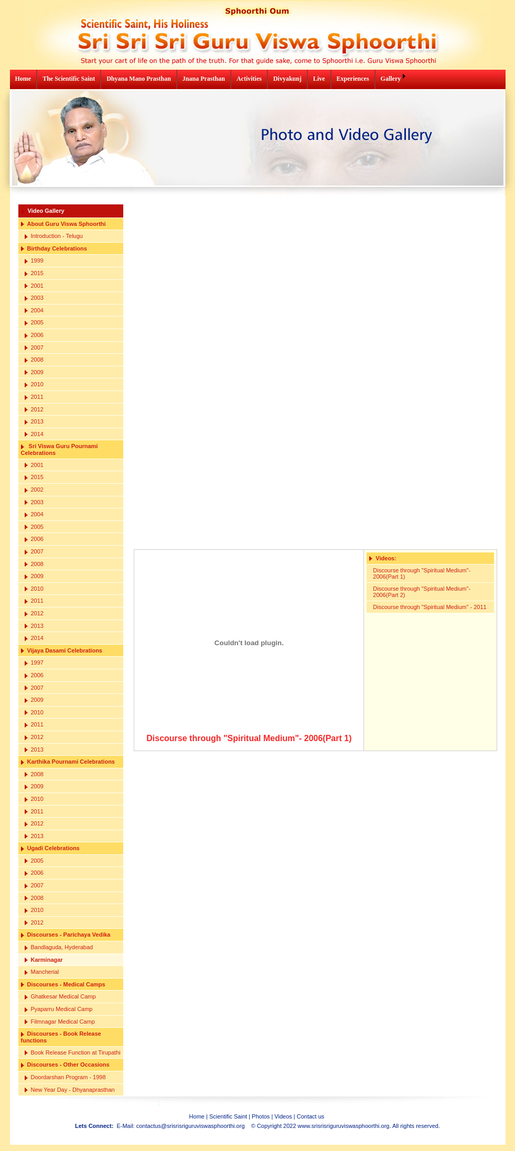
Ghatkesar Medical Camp (60, 996)
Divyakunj (287, 78)
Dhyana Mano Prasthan (138, 78)
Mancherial (42, 972)
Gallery (391, 78)
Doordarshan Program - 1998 (65, 1077)
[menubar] (209, 79)
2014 (34, 434)
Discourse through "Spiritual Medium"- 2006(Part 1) (421, 573)
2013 (34, 421)
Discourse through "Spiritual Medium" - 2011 (429, 607)
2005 (34, 322)
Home (23, 78)
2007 (34, 347)
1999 (34, 260)
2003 (34, 298)
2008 (34, 359)
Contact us (311, 1116)
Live (319, 78)
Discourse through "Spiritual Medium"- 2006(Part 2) (421, 591)
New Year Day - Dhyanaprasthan (70, 1090)
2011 (34, 397)
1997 (34, 662)
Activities (249, 78)
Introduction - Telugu (54, 236)
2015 (34, 273)
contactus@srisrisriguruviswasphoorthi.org (190, 1126)
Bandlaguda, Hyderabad (59, 947)
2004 (34, 310)
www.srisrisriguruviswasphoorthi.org (344, 1126)
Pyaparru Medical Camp (59, 1009)
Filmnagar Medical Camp (60, 1021)
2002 (34, 489)
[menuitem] (24, 79)
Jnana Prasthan (204, 78)
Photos (261, 1116)
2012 (34, 409)
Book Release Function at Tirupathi (73, 1052)
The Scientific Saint (68, 78)
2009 (34, 372)
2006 (34, 335)
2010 (34, 384)
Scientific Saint (228, 1116)
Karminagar (44, 960)
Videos (283, 1116)
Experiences (353, 78)
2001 (34, 286)
